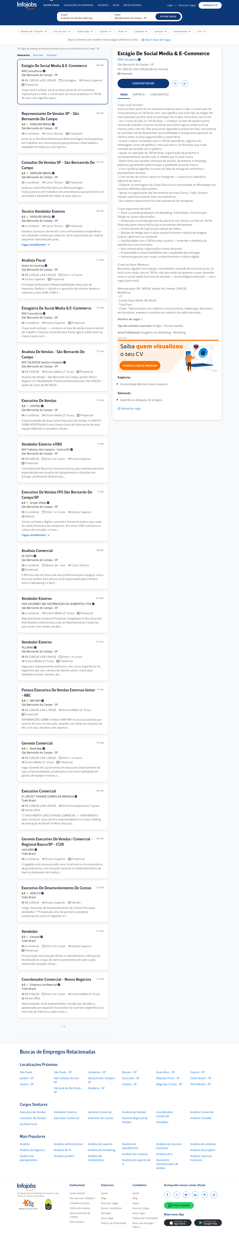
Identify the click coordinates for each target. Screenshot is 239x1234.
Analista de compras (135, 1154)
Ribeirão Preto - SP (168, 1078)
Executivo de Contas (100, 1118)
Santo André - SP (200, 1078)
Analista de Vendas (134, 1112)
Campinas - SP (97, 1072)
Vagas (136, 1203)
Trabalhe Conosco (80, 1203)
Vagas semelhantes (36, 244)
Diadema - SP (96, 1088)
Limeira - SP (129, 1084)
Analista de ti (164, 1154)
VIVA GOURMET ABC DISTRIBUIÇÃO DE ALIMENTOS (58, 604)
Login (170, 5)
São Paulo (26, 1072)
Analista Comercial (202, 1112)
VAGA (124, 94)
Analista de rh (62, 1150)
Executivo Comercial (66, 1118)
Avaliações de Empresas (78, 5)
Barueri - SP (129, 1072)
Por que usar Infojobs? (82, 1198)
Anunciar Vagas (187, 5)
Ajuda (104, 1193)
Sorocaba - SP (130, 1078)
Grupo (39, 503)
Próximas (52, 55)
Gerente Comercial (100, 1112)
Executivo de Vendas (33, 1112)
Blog (116, 5)
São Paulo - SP (63, 1072)
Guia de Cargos (141, 1208)
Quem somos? (77, 1193)
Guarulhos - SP (165, 1072)
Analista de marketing (101, 1150)
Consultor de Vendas (33, 1118)
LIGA (29, 849)
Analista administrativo (68, 1144)
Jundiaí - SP (27, 1078)
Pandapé (106, 1213)
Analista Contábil (200, 1118)
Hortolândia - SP (200, 1084)
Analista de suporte (100, 1144)
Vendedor (162, 1122)
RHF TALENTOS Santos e (44, 362)
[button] (168, 16)
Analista (25, 1144)
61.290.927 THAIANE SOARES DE (49, 796)
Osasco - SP (197, 1072)
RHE (33, 71)
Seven (34, 265)
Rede (37, 748)
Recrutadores (132, 5)
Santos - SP (27, 1084)
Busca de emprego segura (143, 1225)
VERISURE (42, 124)
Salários (103, 5)
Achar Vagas (51, 5)
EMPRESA (139, 94)
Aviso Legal (107, 1218)
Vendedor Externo (65, 1112)
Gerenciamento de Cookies (80, 1215)
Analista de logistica (32, 1150)
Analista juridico (64, 1156)
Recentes (38, 55)
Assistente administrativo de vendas (167, 1164)
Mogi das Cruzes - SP (169, 1084)
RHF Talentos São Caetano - (47, 449)
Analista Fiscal (28, 1124)
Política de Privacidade (113, 1223)
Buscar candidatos (111, 1208)
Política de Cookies (80, 1208)
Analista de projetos (202, 1150)
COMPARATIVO (159, 94)
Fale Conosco (77, 1221)
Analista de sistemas (203, 1144)
